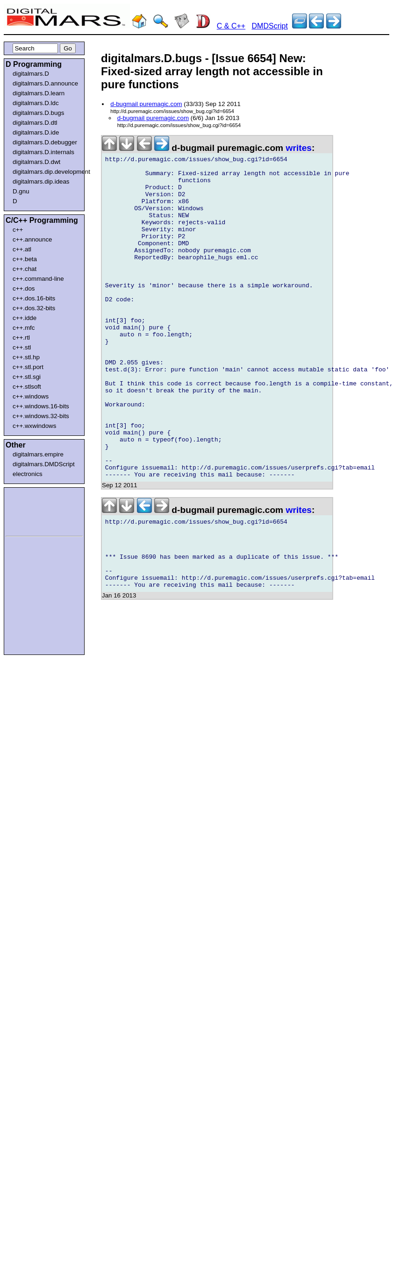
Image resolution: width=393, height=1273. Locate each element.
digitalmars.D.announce (45, 83)
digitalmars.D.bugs (38, 112)
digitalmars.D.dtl (35, 122)
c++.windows (31, 396)
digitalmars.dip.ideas (41, 181)
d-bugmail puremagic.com (146, 103)
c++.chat (24, 268)
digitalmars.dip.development (46, 171)
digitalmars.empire (38, 454)
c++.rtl (21, 337)
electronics (28, 473)
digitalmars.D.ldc (36, 103)
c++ (18, 229)
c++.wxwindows (34, 425)
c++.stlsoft (27, 386)
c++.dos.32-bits (34, 308)
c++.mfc (24, 327)
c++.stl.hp (26, 357)
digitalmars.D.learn (38, 93)
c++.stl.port (28, 366)
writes (299, 148)
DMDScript (270, 26)
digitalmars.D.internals (43, 152)
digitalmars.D (31, 73)
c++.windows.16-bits (41, 406)
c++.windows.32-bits (41, 416)
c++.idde (24, 317)
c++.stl (22, 347)
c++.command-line (38, 278)
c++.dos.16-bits (34, 298)
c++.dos (24, 288)
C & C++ (231, 26)
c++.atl (22, 249)
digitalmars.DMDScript (44, 464)
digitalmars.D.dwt (36, 161)
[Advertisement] (34, 510)
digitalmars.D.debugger (45, 142)
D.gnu (21, 191)
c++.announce (32, 239)
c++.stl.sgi (27, 376)
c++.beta (25, 259)
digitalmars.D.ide (36, 132)
